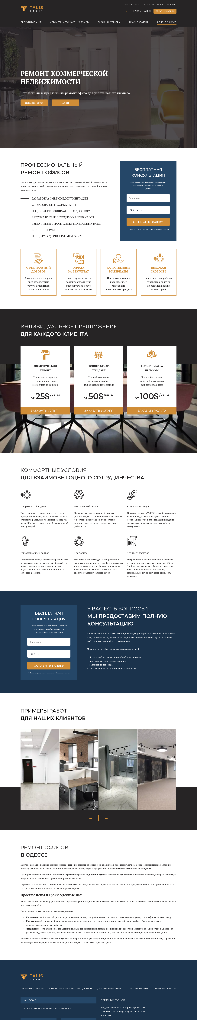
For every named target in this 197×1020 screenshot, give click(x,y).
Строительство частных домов (69, 22)
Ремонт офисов (166, 22)
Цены (65, 102)
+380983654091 (138, 11)
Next (106, 818)
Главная (128, 5)
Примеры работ (34, 102)
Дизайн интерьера (108, 22)
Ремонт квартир (138, 22)
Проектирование (31, 22)
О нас (147, 5)
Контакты (171, 5)
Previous (91, 818)
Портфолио (158, 5)
